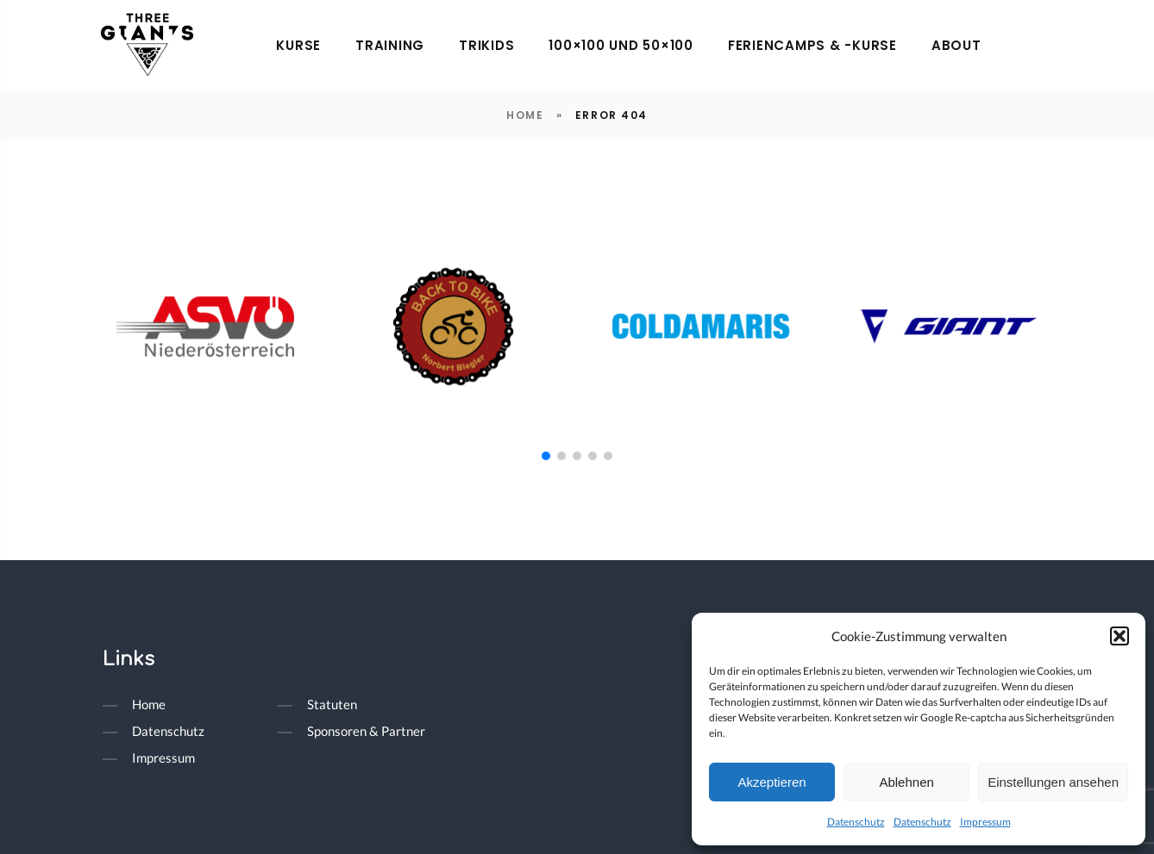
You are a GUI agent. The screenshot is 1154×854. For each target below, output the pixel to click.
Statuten (332, 704)
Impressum (985, 821)
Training (389, 45)
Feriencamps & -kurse (812, 45)
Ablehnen (906, 782)
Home (524, 115)
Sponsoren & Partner (366, 731)
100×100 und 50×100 (621, 45)
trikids (486, 45)
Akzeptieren (771, 782)
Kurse (298, 45)
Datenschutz (856, 821)
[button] (1119, 636)
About (956, 45)
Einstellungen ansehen (1053, 782)
